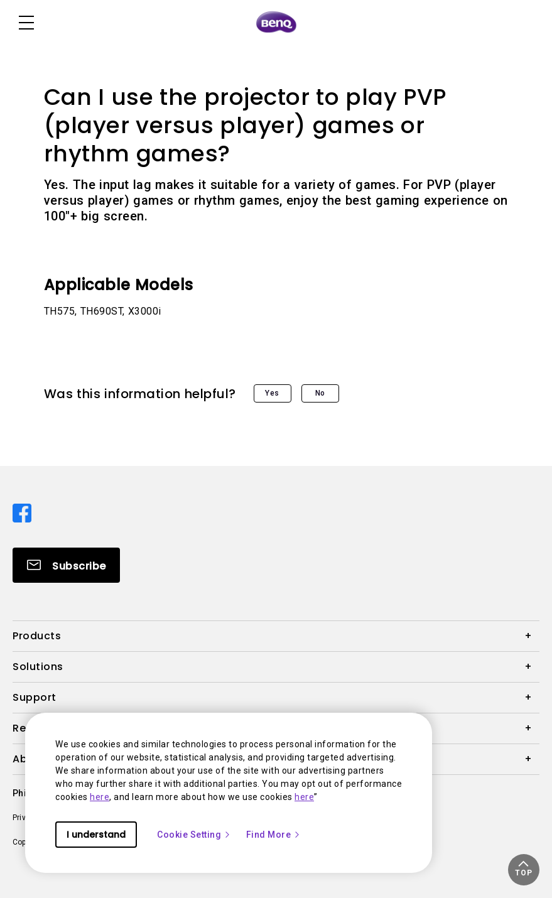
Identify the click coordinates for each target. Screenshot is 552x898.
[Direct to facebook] (22, 512)
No (320, 393)
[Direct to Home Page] (276, 22)
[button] (523, 869)
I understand (96, 834)
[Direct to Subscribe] (66, 565)
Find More (273, 835)
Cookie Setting (194, 835)
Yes (272, 393)
